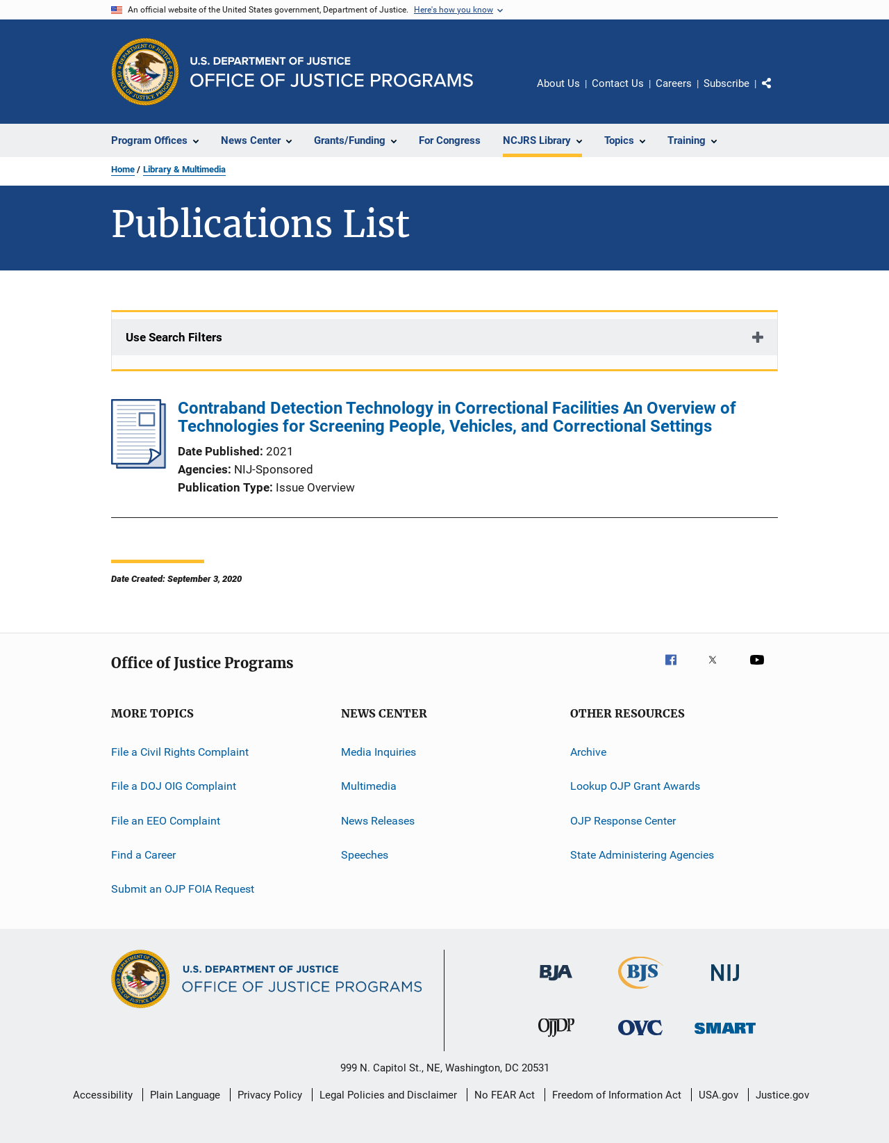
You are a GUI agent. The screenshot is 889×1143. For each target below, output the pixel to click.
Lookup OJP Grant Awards (635, 786)
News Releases (378, 820)
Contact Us (618, 83)
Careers (674, 83)
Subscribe (726, 83)
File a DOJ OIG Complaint (173, 786)
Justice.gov (782, 1095)
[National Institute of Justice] (725, 983)
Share (777, 93)
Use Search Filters (174, 337)
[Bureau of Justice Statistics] (640, 991)
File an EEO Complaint (165, 820)
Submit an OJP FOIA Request (182, 888)
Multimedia (369, 786)
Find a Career (143, 854)
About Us (558, 83)
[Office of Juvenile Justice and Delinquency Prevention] (556, 1039)
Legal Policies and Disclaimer (388, 1095)
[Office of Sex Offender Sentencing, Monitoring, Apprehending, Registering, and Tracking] (725, 1036)
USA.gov (718, 1095)
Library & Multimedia (184, 169)
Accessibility (103, 1095)
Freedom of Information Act (616, 1095)
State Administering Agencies (642, 854)
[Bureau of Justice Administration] (556, 983)
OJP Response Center (623, 820)
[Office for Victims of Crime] (640, 1038)
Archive (588, 752)
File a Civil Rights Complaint (180, 752)
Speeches (364, 854)
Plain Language (185, 1095)
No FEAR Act (504, 1095)
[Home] (331, 72)
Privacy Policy (270, 1095)
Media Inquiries (378, 752)
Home (123, 169)
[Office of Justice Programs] (145, 72)
